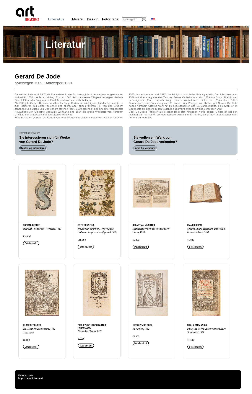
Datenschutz (25, 375)
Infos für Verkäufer (145, 148)
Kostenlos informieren (33, 148)
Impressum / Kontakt (30, 378)
